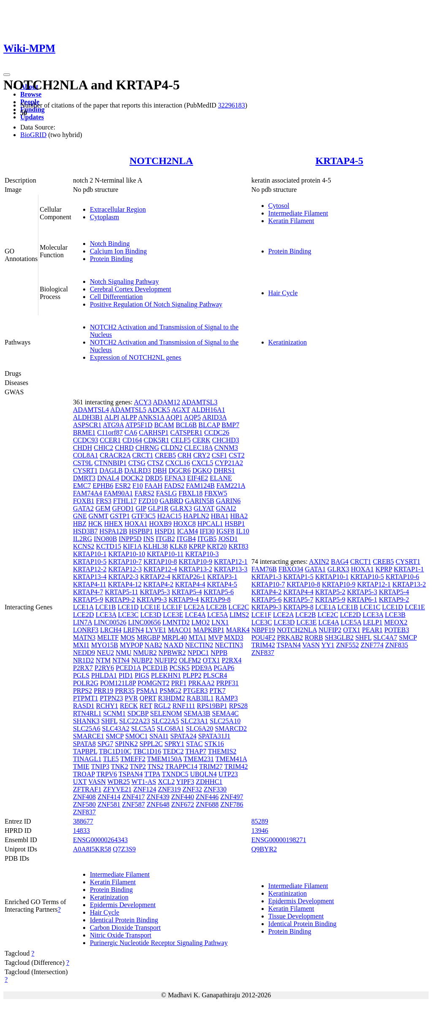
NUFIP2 (165, 660)
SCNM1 (114, 713)
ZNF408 (84, 796)
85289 (259, 821)
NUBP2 (142, 660)
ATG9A (113, 424)
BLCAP (209, 424)
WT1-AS (143, 781)
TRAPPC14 (181, 766)
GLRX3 (181, 508)
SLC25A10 (225, 720)
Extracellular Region (118, 209)
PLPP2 (192, 675)
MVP (215, 637)
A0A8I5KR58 (92, 849)
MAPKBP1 (208, 629)
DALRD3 (137, 470)
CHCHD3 (225, 440)
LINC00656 (144, 622)
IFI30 (207, 531)
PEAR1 (372, 629)
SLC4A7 (385, 637)
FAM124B (200, 485)
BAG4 (339, 561)
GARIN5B (199, 500)
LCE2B (216, 607)
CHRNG (147, 447)
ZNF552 (347, 645)
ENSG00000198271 (278, 839)
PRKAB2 (290, 637)
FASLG (166, 493)
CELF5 (181, 440)
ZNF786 (231, 804)
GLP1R (158, 508)
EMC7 (82, 485)
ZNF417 (133, 796)
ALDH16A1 (208, 409)
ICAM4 (187, 531)
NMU (123, 652)
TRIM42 (236, 766)
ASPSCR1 (87, 424)
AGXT (180, 409)
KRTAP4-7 (88, 591)
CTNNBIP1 (110, 462)
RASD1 (83, 705)
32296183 (231, 105)
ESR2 (122, 485)
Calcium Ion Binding (118, 251)
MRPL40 (174, 637)
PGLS (81, 675)
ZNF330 (215, 789)
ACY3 (142, 402)
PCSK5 (179, 667)
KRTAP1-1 (409, 569)
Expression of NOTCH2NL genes (135, 357)
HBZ (79, 523)
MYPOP (131, 645)
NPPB (219, 652)
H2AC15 (169, 516)
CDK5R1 (156, 440)
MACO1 (180, 629)
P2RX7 (83, 667)
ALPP (129, 417)
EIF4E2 (197, 478)
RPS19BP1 (212, 705)
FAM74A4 (87, 493)
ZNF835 (396, 645)
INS (148, 538)
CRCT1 (142, 455)
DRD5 (154, 478)
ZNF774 (372, 645)
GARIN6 (228, 500)
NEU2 (105, 652)
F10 (137, 485)
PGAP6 (223, 667)
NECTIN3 (229, 645)
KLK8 (178, 546)
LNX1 (220, 622)
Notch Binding (110, 243)
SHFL (109, 720)
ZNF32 (192, 789)
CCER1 (110, 440)
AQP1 (174, 417)
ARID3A (214, 417)
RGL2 (162, 705)
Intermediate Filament (298, 213)
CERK (201, 440)
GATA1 (315, 569)
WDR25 (118, 781)
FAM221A (230, 485)
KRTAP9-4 (184, 599)
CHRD (124, 447)
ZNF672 (182, 804)
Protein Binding (111, 258)
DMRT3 (84, 478)
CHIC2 (103, 447)
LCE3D (150, 614)
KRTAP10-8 (160, 561)
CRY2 (201, 455)
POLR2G (85, 683)
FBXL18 (190, 493)
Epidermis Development (123, 904)
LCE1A (83, 607)
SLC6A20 (199, 728)
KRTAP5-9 (88, 599)
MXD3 (233, 637)
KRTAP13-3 (231, 569)
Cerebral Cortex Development (130, 289)
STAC (194, 743)
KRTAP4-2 (158, 584)
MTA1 (197, 637)
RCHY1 (107, 705)
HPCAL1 (210, 523)
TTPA (152, 774)
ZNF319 (169, 789)
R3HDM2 (171, 698)
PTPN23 (111, 698)
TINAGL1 (87, 758)
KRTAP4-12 (125, 584)
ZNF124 (144, 789)
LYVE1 (156, 629)
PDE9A (201, 667)
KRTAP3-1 (222, 576)
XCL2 (166, 781)
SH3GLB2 (339, 637)
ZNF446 (207, 796)
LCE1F (172, 607)
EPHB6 (103, 485)
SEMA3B (197, 713)
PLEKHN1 (166, 675)
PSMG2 (170, 690)
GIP (140, 508)
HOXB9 (160, 523)
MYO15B (104, 645)
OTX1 (211, 660)
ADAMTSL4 (91, 409)
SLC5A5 (143, 728)
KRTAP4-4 (190, 584)
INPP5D (130, 538)
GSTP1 (120, 516)
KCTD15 (109, 546)
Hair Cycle (283, 292)
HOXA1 (135, 523)
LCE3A (106, 614)
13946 (259, 830)
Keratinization (287, 342)
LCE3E (173, 614)
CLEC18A (198, 447)
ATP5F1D (139, 424)
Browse (30, 94)
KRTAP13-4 (90, 576)
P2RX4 (231, 660)
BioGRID (33, 134)
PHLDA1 (104, 675)
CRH (185, 455)
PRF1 (178, 683)
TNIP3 (100, 766)
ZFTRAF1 (87, 789)
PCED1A (128, 667)
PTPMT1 (85, 698)
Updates (32, 117)
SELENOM (166, 713)
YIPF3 (185, 781)
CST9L (83, 462)
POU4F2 (263, 637)
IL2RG (82, 538)
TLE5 (111, 758)
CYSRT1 (85, 470)
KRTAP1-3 (266, 576)
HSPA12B (113, 531)
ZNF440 (182, 796)
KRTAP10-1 (90, 553)
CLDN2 (172, 447)
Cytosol (278, 205)
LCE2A (194, 607)
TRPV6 (106, 774)
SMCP (115, 736)
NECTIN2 (199, 645)
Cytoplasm (104, 217)
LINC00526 (110, 622)
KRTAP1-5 (298, 576)
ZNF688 (207, 804)
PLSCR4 (215, 675)
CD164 (132, 440)
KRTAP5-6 (218, 591)
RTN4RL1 (87, 713)
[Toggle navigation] (6, 74)
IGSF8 (225, 531)
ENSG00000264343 (100, 839)
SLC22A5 (165, 720)
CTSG (137, 462)
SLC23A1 (194, 720)
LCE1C (370, 607)
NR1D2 (83, 660)
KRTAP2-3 (123, 576)
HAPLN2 (196, 516)
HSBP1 (234, 523)
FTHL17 (125, 500)
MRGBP (148, 637)
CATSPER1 (186, 432)
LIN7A (82, 622)
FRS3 (103, 500)
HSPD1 (165, 531)
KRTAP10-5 (90, 561)
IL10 (242, 531)
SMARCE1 (88, 736)
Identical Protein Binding (124, 920)
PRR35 (125, 690)
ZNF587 (133, 804)
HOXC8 (184, 523)
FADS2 (174, 485)
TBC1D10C (115, 751)
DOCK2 (132, 478)
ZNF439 (158, 796)
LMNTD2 (176, 622)
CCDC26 (217, 432)
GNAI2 (226, 508)
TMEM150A (164, 758)
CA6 (130, 432)
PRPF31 (227, 683)
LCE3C (128, 614)
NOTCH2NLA (161, 160)
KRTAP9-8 (215, 599)
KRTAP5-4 (187, 591)
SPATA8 (84, 743)
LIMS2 (239, 614)
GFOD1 (123, 508)
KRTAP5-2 (330, 591)
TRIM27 (211, 766)
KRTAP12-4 (160, 569)
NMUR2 (145, 652)
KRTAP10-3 (202, 553)
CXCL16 (177, 462)
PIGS (142, 675)
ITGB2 (165, 538)
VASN (97, 781)
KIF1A (132, 546)
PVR (131, 698)
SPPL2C (151, 743)
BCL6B (186, 424)
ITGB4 (186, 538)
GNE (80, 516)
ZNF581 (108, 804)
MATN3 (84, 637)
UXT (80, 781)
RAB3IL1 (199, 698)
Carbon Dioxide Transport (125, 927)
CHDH (82, 447)
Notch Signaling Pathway (124, 281)
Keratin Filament (291, 220)
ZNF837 (84, 812)
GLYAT (204, 508)
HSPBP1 (141, 531)
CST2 (236, 455)
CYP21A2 (229, 462)
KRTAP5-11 (121, 591)
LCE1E (150, 607)
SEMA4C (225, 713)
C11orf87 (110, 432)
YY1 (327, 645)
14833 (81, 830)
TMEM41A (231, 758)
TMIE (81, 766)
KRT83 (238, 546)
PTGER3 (195, 690)
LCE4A (195, 614)
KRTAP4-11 (89, 584)
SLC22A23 (134, 720)
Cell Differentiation (116, 296)
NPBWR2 (172, 652)
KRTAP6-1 (362, 599)
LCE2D (83, 614)
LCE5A (217, 614)
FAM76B (264, 569)
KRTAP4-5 (339, 160)
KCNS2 (83, 546)
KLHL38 (155, 546)
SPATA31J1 (214, 736)
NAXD (173, 645)
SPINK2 (126, 743)
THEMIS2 (222, 751)
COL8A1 (85, 455)
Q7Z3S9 (124, 849)
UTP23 (228, 774)
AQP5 (192, 417)
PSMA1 (147, 690)
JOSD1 (228, 538)
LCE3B (395, 614)
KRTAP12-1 (231, 561)
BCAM (164, 424)
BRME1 (84, 432)
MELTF (108, 637)
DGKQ (202, 470)
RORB (314, 637)
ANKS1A (151, 417)
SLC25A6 (86, 728)
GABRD (171, 500)
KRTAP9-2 (120, 599)
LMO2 (201, 622)
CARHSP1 (153, 432)
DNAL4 (108, 478)
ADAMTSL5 (128, 409)
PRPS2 (82, 690)
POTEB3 (396, 629)
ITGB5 (206, 538)
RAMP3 (226, 698)
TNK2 (119, 766)
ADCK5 (159, 409)
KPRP (197, 546)
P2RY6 (104, 667)
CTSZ (155, 462)
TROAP (84, 774)
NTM (103, 660)
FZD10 (148, 500)
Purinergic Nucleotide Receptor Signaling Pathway (159, 942)
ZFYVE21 (117, 789)
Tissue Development (296, 916)
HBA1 (220, 516)
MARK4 (238, 629)
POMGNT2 (154, 683)
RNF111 (184, 705)
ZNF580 (84, 804)
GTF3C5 (144, 516)
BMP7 (230, 424)
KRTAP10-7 (125, 561)
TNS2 (156, 766)
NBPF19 (263, 629)
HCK (95, 523)
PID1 (126, 675)
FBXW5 (215, 493)
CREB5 (165, 455)
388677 (83, 821)
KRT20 (217, 546)
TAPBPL (85, 751)
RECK (129, 705)
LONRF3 (85, 629)
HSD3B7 (85, 531)
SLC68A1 (170, 728)
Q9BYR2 (264, 849)
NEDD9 (84, 652)
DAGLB (111, 470)
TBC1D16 (147, 751)
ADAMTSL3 (199, 402)
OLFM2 (190, 660)
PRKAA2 (201, 683)
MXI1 (81, 645)
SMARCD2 (231, 728)
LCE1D (128, 607)
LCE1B (105, 607)
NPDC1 (198, 652)
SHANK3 (86, 720)
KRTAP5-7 (298, 599)
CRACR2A (115, 455)
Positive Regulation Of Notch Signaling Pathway (156, 304)
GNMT (98, 516)
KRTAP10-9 (196, 561)
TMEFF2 (133, 758)
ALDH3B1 (88, 417)
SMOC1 (136, 736)
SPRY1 (174, 743)
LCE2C (238, 607)
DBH (160, 470)
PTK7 (218, 690)
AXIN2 (319, 561)
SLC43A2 (116, 728)
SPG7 (105, 743)
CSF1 (219, 455)
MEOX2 (396, 622)
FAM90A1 (118, 493)
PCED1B (155, 667)
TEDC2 (173, 751)
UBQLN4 (203, 774)
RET (146, 705)
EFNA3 (175, 478)
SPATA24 (183, 736)
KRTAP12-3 (125, 569)
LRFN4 (133, 629)
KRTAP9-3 (152, 599)
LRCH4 (111, 629)
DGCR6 (180, 470)
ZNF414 (108, 796)
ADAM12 (166, 402)
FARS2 (144, 493)
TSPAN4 (131, 774)
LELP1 (372, 622)
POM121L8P (118, 683)
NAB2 (153, 645)
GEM (103, 508)
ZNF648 (158, 804)
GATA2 (83, 508)
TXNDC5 (175, 774)
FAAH (153, 485)
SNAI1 (158, 736)
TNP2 (138, 766)
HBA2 (239, 516)
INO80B (105, 538)
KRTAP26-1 (189, 576)
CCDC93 (85, 440)
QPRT (148, 698)
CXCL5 (202, 462)
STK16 (214, 743)
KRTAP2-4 (155, 576)
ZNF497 (231, 796)
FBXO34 (290, 569)
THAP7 (195, 751)
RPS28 (238, 705)
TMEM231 (199, 758)
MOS (127, 637)
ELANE (221, 478)
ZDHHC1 (209, 781)
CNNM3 (226, 447)
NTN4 (121, 660)
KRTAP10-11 (165, 553)
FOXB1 (83, 500)
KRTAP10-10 (126, 553)
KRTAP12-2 (90, 569)
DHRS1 (224, 470)
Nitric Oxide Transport (120, 935)
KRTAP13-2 (196, 569)
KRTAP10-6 (402, 576)
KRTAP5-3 (155, 591)
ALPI (111, 417)
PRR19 (103, 690)
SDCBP (137, 713)
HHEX (113, 523)
